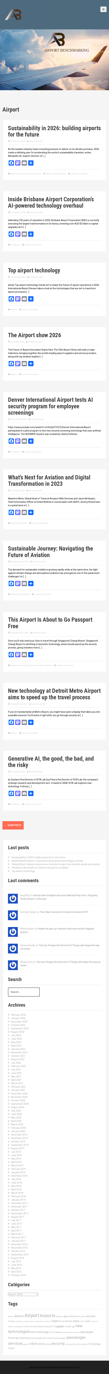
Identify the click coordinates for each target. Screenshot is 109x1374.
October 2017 (18, 1210)
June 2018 (16, 1182)
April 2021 (16, 1080)
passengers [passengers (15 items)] (60, 1338)
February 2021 (18, 1086)
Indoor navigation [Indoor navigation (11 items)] (16, 1326)
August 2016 (17, 1258)
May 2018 (16, 1186)
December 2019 (19, 1134)
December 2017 (19, 1203)
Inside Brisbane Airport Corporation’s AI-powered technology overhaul (51, 202)
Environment (24, 173)
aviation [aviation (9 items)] (83, 1316)
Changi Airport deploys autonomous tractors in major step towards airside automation (56, 864)
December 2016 (19, 1244)
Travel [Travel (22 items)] (11, 1348)
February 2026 (18, 1014)
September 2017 (20, 1213)
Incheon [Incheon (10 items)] (94, 1321)
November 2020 (19, 1097)
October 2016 (18, 1251)
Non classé (36, 173)
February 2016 (18, 1275)
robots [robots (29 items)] (41, 1343)
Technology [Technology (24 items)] (94, 1344)
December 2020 (19, 1093)
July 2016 (16, 1261)
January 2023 (18, 1049)
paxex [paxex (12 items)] (26, 1344)
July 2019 (16, 1152)
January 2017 (18, 1241)
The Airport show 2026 (34, 335)
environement (59, 173)
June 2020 (16, 1114)
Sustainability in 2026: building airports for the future (54, 131)
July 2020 (16, 1110)
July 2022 (16, 1062)
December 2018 (19, 1175)
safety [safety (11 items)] (48, 1344)
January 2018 (18, 1199)
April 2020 (16, 1121)
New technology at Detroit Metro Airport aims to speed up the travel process (54, 694)
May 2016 (16, 1268)
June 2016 (16, 1265)
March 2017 (17, 1234)
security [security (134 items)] (58, 1343)
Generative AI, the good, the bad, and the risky (51, 762)
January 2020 (18, 1131)
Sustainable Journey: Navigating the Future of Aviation (50, 552)
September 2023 (20, 1028)
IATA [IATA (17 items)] (88, 1321)
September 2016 (20, 1254)
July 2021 (16, 1069)
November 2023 (19, 1021)
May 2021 (16, 1076)
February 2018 (18, 1196)
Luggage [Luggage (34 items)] (59, 1326)
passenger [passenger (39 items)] (86, 1332)
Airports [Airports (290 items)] (47, 1315)
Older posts (13, 825)
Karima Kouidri (36, 141)
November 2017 (19, 1206)
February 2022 (18, 1066)
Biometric (22, 523)
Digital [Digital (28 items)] (55, 1321)
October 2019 (18, 1141)
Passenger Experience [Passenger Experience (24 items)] (20, 1337)
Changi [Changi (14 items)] (11, 1321)
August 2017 (17, 1217)
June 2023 (16, 1038)
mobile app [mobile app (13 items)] (70, 1326)
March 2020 (17, 1124)
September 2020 (20, 1104)
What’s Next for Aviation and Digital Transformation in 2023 (49, 480)
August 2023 (17, 1032)
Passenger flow (25, 665)
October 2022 (18, 1056)
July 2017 (16, 1220)
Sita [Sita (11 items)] (74, 1344)
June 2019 (16, 1155)
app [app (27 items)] (65, 1316)
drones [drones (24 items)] (68, 1321)
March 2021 (17, 1083)
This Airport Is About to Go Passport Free (50, 623)
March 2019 (17, 1165)
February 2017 (18, 1237)
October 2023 (18, 1025)
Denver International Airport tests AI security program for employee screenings (50, 406)
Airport (13, 173)
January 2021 (18, 1090)
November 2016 (19, 1247)
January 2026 (18, 1018)
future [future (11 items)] (82, 1321)
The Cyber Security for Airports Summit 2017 (64, 912)
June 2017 (16, 1223)
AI (11, 245)
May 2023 (16, 1042)
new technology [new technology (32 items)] (39, 1332)
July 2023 (16, 1035)
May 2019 (16, 1158)
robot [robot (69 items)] (33, 1344)
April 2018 (16, 1189)
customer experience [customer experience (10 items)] (24, 1321)
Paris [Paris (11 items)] (51, 1332)
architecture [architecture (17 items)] (74, 1316)
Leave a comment (78, 173)
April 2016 (16, 1271)
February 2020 (18, 1128)
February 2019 (18, 1169)
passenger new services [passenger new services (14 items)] (43, 1338)
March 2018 (17, 1193)
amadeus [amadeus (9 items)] (59, 1316)
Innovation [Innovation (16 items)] (47, 1326)
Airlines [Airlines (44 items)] (19, 1316)
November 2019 (19, 1138)
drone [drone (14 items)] (61, 1321)
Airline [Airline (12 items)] (11, 1316)
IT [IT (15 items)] (53, 1326)
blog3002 (25, 895)
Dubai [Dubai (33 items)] (76, 1321)
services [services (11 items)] (68, 1344)
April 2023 (16, 1045)
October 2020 (18, 1100)
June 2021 (16, 1073)
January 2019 (18, 1172)
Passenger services (42, 665)
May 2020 (16, 1117)
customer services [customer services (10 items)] (43, 1321)
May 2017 (16, 1227)
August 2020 (17, 1107)
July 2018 (16, 1179)
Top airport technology (34, 270)
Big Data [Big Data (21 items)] (91, 1316)
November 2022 (19, 1052)
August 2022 (17, 1059)
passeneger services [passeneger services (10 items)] (71, 1332)
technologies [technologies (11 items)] (82, 1344)
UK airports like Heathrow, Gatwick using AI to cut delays (40, 867)
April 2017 (16, 1230)
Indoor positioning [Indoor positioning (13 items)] (32, 1326)
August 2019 (17, 1148)
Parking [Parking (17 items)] (57, 1332)
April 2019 (16, 1162)
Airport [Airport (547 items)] (31, 1315)
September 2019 (20, 1145)
